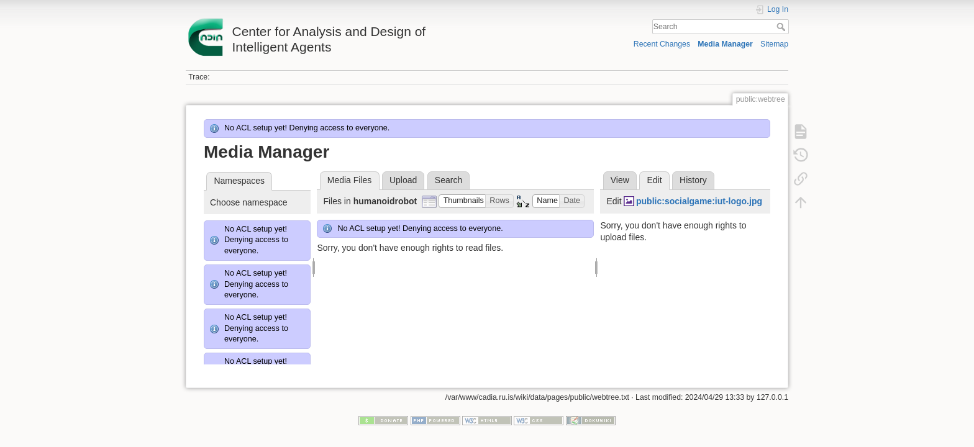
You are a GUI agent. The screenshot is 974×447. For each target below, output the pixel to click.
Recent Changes (662, 44)
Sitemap (774, 44)
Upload (403, 180)
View (620, 180)
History (693, 180)
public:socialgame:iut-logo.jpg (699, 201)
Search (782, 26)
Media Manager (725, 44)
